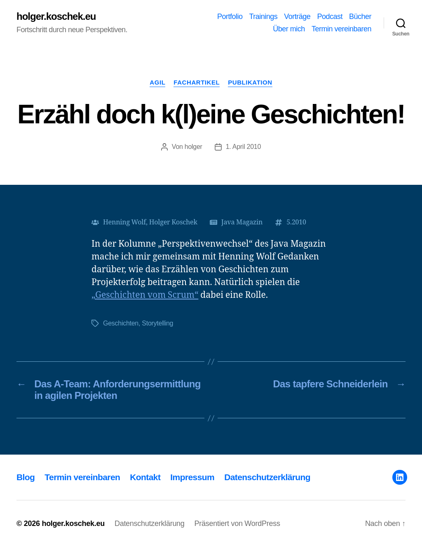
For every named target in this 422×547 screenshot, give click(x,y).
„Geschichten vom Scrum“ (144, 295)
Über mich (289, 29)
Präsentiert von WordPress (237, 523)
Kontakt (145, 477)
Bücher (360, 16)
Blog (25, 477)
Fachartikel (196, 82)
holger (193, 146)
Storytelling (157, 323)
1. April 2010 (243, 146)
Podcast (329, 16)
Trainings (263, 16)
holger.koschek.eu (56, 16)
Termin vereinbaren (341, 29)
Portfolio (230, 16)
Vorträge (297, 16)
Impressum (192, 477)
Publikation (250, 82)
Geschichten (120, 323)
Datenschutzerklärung (267, 477)
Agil (157, 82)
